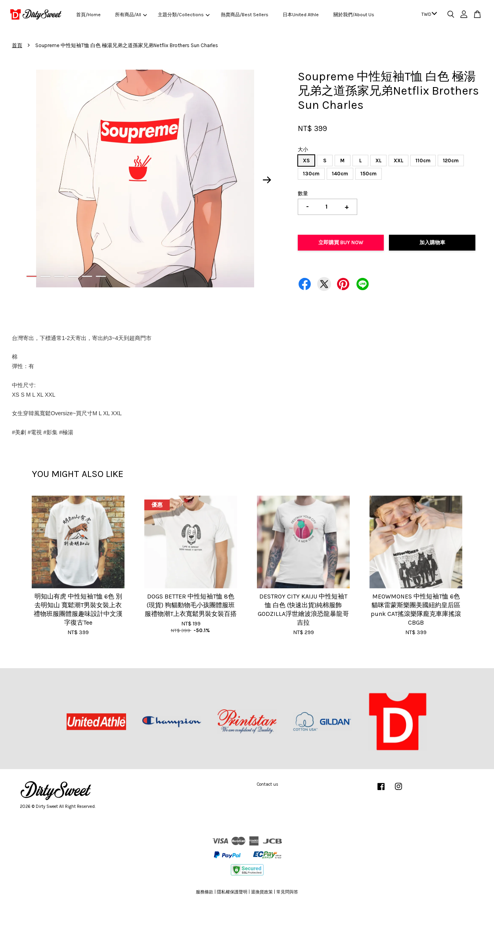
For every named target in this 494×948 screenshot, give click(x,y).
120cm (451, 160)
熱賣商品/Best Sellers (244, 14)
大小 (303, 149)
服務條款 (204, 892)
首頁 (17, 45)
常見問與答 (287, 892)
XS (306, 160)
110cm (423, 160)
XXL (398, 160)
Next (267, 180)
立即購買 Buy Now (340, 242)
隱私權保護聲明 (232, 892)
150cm (368, 174)
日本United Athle (301, 14)
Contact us (267, 784)
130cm (311, 174)
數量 (303, 193)
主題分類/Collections (183, 14)
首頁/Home (88, 14)
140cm (340, 174)
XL (378, 160)
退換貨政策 (262, 892)
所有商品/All (131, 14)
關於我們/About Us (353, 14)
